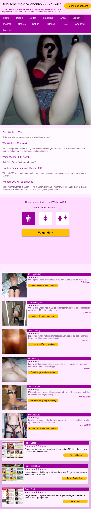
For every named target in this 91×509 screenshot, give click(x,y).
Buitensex (51, 24)
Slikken (76, 18)
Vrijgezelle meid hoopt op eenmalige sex (43, 316)
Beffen (33, 18)
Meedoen (8, 30)
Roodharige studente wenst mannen (43, 372)
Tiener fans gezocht (77, 6)
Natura (35, 24)
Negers (22, 24)
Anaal (63, 18)
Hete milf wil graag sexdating (43, 400)
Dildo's (19, 18)
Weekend (80, 24)
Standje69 (48, 18)
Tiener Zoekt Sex (74, 478)
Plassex (7, 24)
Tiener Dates (76, 455)
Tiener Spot (75, 501)
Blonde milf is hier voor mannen (43, 428)
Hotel (65, 24)
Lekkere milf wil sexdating (43, 344)
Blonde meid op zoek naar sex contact (43, 286)
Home (6, 18)
